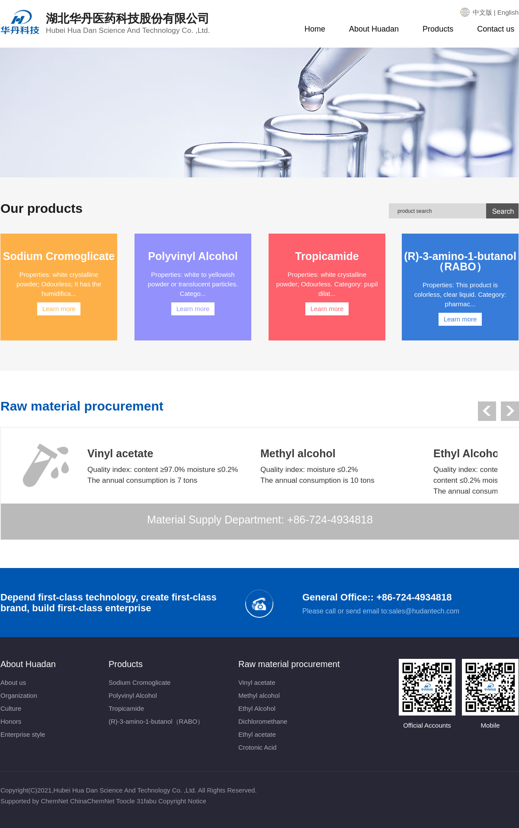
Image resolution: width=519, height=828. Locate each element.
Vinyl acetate (257, 682)
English (508, 12)
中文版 (482, 12)
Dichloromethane (262, 721)
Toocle (125, 801)
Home (314, 29)
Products (438, 29)
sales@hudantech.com (424, 611)
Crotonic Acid (257, 747)
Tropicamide (126, 708)
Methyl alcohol (259, 695)
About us (13, 682)
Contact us (495, 29)
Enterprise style (22, 734)
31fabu (147, 801)
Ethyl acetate (257, 734)
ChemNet (54, 801)
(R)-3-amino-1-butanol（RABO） (156, 721)
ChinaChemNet (92, 801)
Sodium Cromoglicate (139, 682)
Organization (18, 695)
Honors (10, 721)
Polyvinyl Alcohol (133, 695)
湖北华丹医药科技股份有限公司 (128, 23)
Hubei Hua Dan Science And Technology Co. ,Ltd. (125, 790)
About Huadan (374, 29)
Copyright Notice (182, 801)
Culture (10, 708)
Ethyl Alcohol (257, 708)
